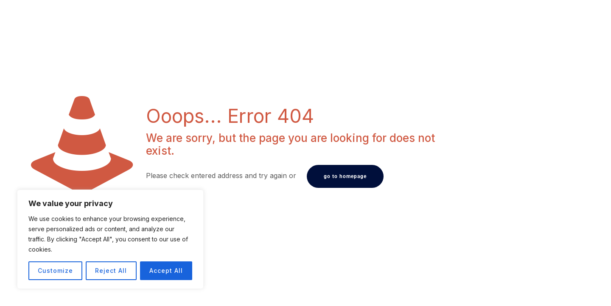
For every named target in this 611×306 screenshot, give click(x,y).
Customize (55, 270)
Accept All (166, 270)
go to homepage (345, 176)
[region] (110, 239)
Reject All (111, 270)
